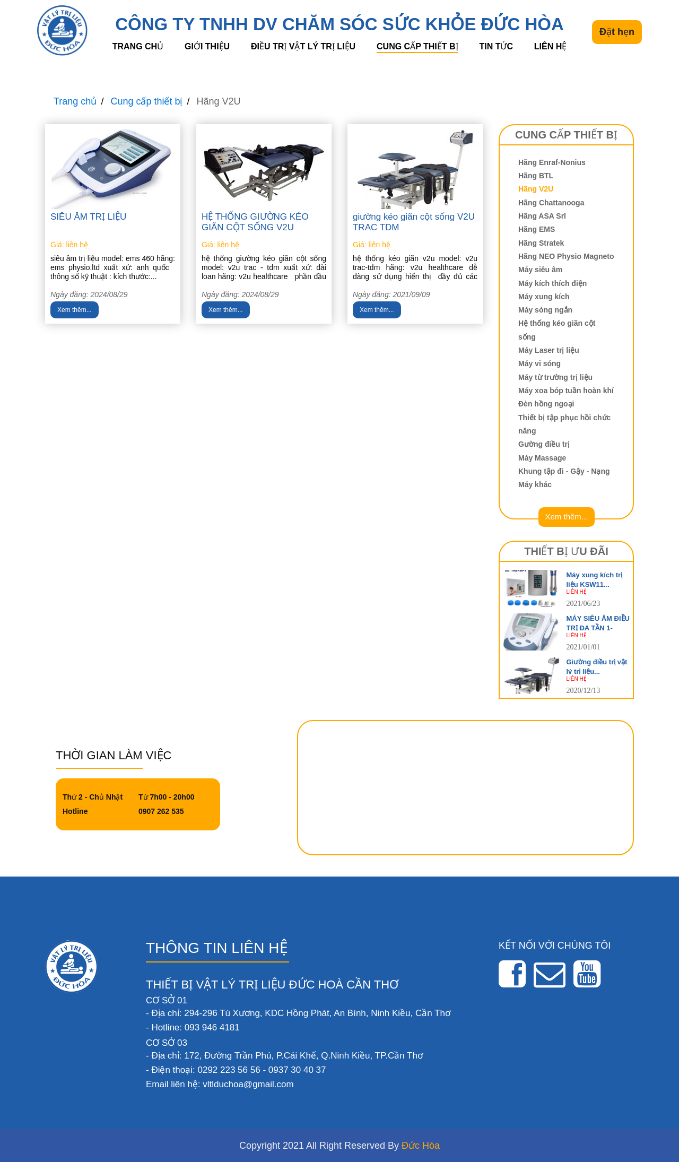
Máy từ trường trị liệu (555, 377)
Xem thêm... (74, 310)
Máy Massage (542, 458)
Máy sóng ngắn (545, 310)
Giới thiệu (207, 46)
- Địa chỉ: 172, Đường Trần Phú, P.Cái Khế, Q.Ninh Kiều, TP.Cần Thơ (284, 1056)
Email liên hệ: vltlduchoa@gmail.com (220, 1084)
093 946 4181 (212, 1027)
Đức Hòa (421, 1145)
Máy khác (535, 484)
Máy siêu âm (540, 269)
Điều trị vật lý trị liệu (303, 46)
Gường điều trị (544, 444)
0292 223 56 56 (228, 1070)
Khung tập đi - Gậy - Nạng (564, 471)
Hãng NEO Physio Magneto (566, 256)
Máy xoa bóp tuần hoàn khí (566, 390)
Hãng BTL (535, 175)
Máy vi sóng (539, 363)
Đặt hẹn (616, 32)
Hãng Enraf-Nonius (552, 162)
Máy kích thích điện (552, 283)
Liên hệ (550, 46)
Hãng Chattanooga (551, 202)
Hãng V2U (535, 189)
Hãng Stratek (541, 243)
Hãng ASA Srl (542, 216)
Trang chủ (137, 46)
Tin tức (496, 46)
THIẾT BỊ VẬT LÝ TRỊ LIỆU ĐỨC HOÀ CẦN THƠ (272, 984)
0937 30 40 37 (297, 1070)
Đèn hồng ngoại (546, 404)
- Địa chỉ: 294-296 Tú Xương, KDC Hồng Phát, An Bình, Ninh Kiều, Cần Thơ (298, 1013)
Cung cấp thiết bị (417, 46)
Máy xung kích (543, 296)
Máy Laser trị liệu (548, 350)
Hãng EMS (536, 229)
